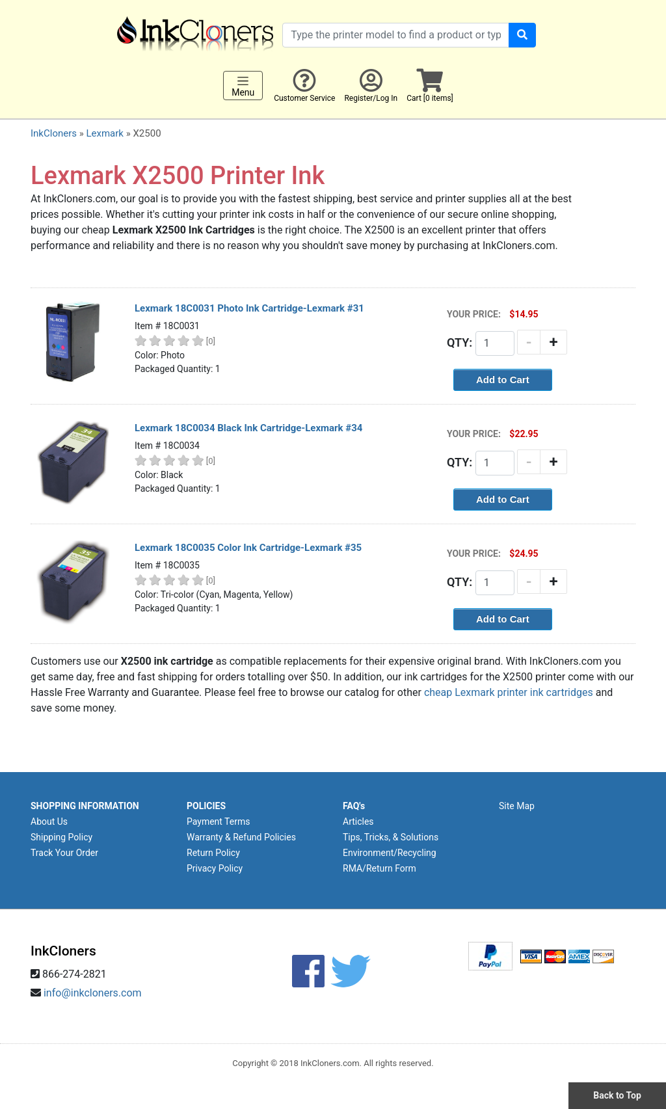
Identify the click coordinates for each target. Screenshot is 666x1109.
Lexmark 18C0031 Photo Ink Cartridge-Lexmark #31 (249, 308)
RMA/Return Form (379, 868)
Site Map (517, 806)
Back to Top (617, 1095)
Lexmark (104, 133)
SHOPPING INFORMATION (85, 806)
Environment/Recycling (389, 853)
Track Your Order (64, 853)
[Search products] (395, 35)
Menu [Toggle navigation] (243, 86)
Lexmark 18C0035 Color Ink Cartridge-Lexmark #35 (248, 548)
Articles (358, 821)
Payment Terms (218, 821)
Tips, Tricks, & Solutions (390, 837)
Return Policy (213, 853)
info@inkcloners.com (93, 993)
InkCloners (54, 133)
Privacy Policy (215, 868)
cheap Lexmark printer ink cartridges (508, 692)
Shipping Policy (61, 837)
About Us (49, 821)
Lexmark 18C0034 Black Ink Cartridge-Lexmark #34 (248, 428)
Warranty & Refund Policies (241, 837)
